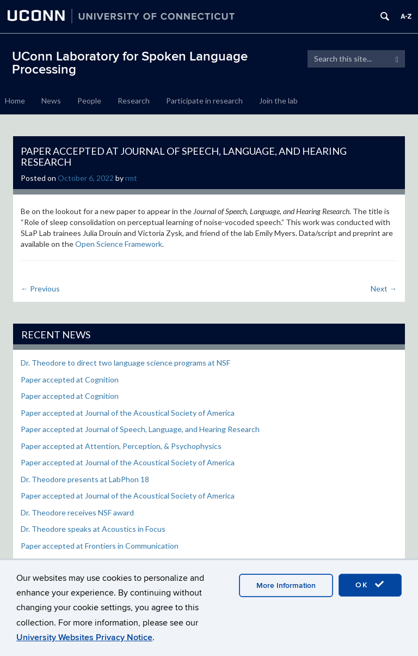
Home (15, 100)
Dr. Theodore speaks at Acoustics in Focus (93, 528)
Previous (40, 288)
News (51, 100)
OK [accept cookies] (370, 585)
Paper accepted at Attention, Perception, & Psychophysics (121, 446)
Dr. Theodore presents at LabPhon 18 (85, 479)
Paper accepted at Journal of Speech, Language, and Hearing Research (140, 429)
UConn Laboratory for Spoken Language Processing (130, 62)
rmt (131, 178)
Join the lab (278, 100)
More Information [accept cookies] (286, 585)
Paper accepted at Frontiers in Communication (100, 545)
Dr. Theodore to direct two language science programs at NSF (125, 362)
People (89, 100)
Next (384, 288)
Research (134, 100)
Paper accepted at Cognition (70, 379)
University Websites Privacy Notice (84, 637)
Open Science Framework (118, 243)
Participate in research (204, 100)
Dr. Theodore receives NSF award (77, 512)
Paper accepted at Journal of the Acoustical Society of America (128, 412)
